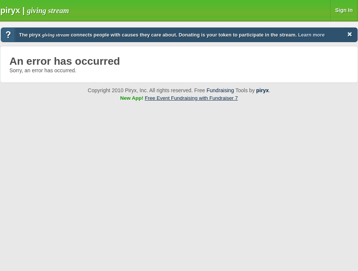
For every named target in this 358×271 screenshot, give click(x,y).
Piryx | (34, 10)
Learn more (311, 35)
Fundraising (220, 90)
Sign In (344, 10)
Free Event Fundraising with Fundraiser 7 (191, 98)
